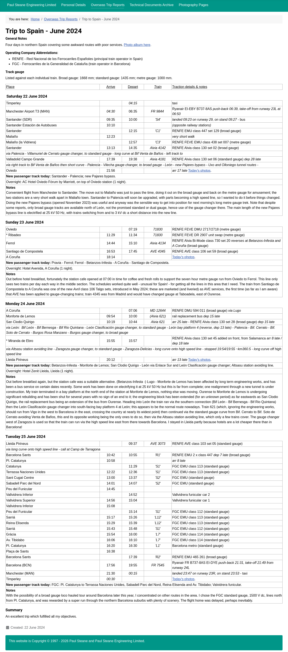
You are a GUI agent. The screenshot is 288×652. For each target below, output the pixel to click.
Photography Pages (193, 5)
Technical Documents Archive (152, 5)
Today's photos (199, 170)
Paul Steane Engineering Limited (31, 5)
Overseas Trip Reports (107, 5)
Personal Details (73, 5)
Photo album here (137, 45)
